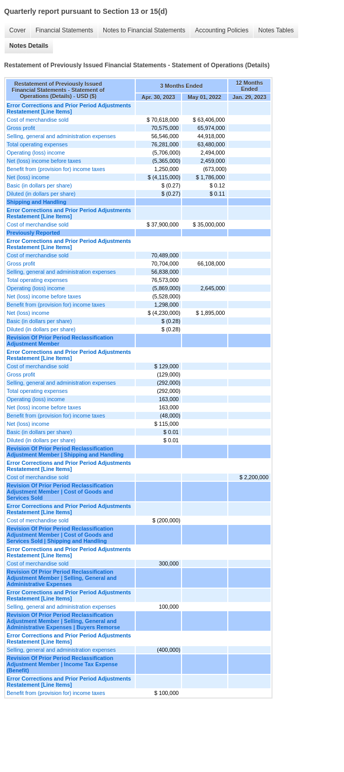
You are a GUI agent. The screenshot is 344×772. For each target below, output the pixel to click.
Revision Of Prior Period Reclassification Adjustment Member (60, 340)
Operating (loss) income (36, 152)
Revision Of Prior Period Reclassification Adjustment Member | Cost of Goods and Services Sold (60, 491)
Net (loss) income (28, 177)
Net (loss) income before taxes (44, 161)
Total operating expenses (37, 144)
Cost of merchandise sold (37, 120)
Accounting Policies (221, 30)
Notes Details (28, 45)
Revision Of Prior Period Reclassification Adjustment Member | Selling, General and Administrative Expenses (62, 578)
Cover (17, 30)
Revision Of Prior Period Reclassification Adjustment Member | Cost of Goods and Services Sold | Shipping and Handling (60, 534)
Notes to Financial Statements (144, 30)
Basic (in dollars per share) (39, 185)
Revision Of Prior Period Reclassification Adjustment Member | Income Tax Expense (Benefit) (62, 664)
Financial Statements (64, 30)
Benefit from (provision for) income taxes (56, 169)
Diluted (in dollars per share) (41, 194)
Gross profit (21, 128)
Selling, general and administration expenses (61, 136)
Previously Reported (33, 233)
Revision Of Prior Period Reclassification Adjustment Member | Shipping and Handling (65, 451)
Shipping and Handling (36, 202)
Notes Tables (276, 30)
